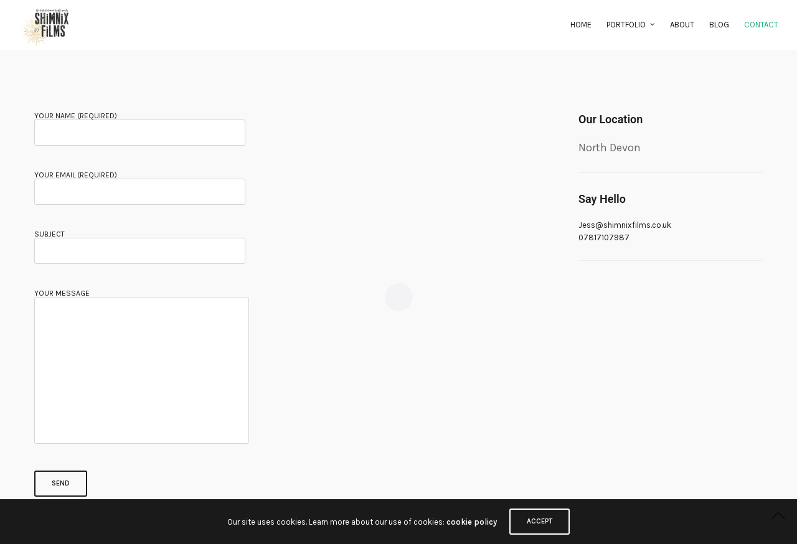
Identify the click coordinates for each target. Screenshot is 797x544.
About (682, 24)
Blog (719, 24)
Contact (761, 24)
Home (581, 24)
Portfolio (626, 24)
